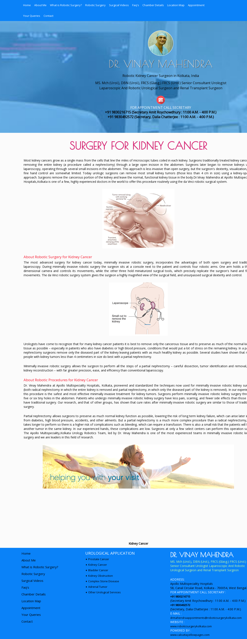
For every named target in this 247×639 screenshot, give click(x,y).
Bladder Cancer (98, 570)
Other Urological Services (104, 592)
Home (27, 5)
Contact (48, 16)
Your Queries (31, 16)
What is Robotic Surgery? (66, 5)
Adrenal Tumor (97, 587)
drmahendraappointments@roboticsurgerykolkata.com (206, 618)
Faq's (135, 5)
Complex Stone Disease (103, 581)
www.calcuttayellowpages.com (190, 635)
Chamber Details (153, 5)
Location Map (176, 5)
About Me (40, 5)
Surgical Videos (119, 5)
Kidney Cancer (97, 565)
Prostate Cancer (98, 559)
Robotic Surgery (95, 5)
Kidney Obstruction (100, 576)
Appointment (196, 5)
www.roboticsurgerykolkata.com (191, 626)
